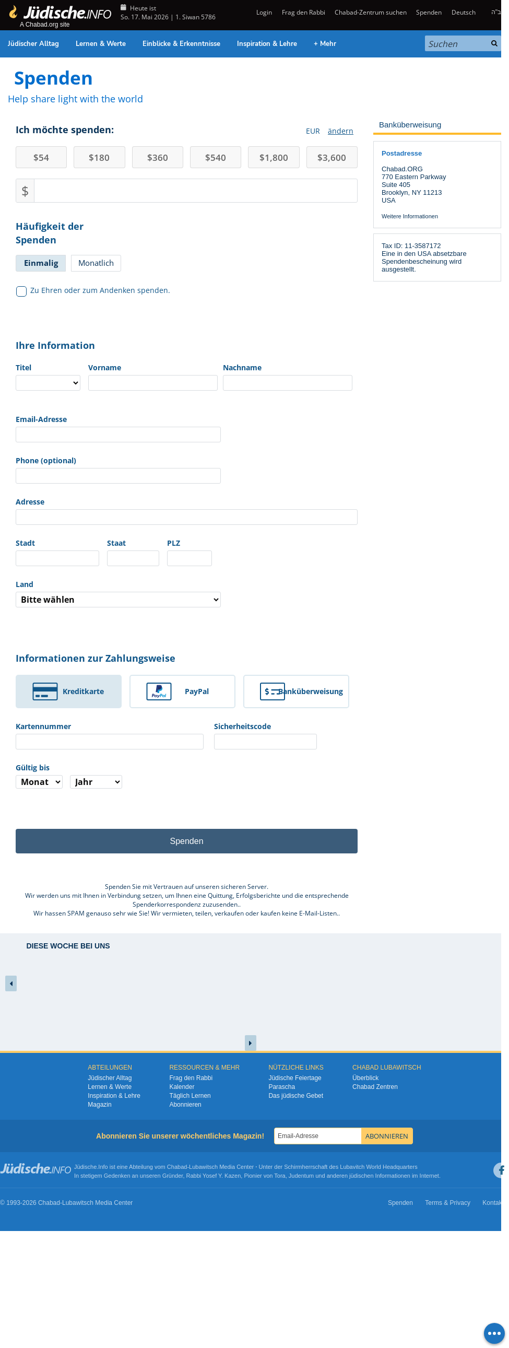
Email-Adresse (41, 419)
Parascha (281, 1087)
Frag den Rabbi (303, 12)
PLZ (173, 543)
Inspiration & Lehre (267, 44)
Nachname (242, 367)
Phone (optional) (46, 460)
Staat (116, 543)
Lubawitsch (203, 1167)
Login (263, 12)
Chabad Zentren (375, 1087)
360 (157, 157)
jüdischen (361, 1176)
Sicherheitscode (242, 726)
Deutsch (464, 12)
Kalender (181, 1087)
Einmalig (41, 262)
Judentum (301, 1176)
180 (99, 157)
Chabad (177, 1167)
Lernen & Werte (101, 44)
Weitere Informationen (410, 216)
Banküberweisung (310, 691)
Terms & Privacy (447, 1202)
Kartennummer (43, 726)
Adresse (30, 502)
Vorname (104, 367)
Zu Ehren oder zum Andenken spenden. (93, 290)
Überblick (365, 1078)
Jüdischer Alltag (33, 44)
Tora (279, 1176)
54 (41, 157)
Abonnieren (185, 1104)
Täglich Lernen (189, 1095)
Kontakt (493, 1202)
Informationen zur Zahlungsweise (95, 658)
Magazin (99, 1104)
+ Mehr (325, 44)
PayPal (197, 691)
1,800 (273, 157)
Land (24, 584)
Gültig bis (33, 767)
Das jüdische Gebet (295, 1095)
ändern (340, 131)
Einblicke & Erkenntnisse (181, 44)
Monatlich (96, 262)
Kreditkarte (83, 691)
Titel (23, 367)
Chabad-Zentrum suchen (371, 12)
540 (215, 157)
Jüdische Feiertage (294, 1078)
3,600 (331, 157)
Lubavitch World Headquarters (378, 1167)
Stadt (25, 543)
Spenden (429, 12)
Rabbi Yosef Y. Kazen (213, 1176)
